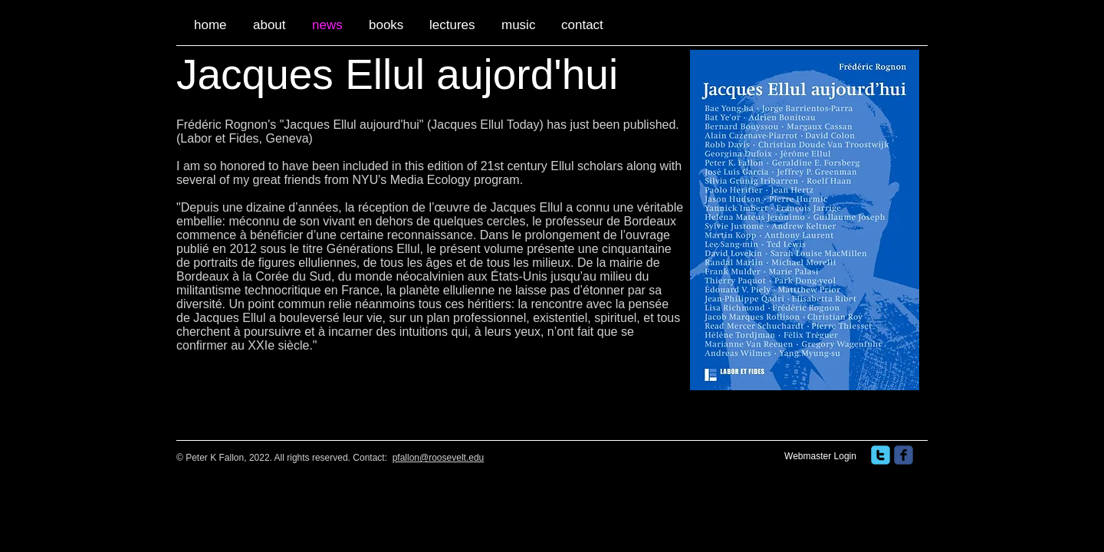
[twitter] (880, 455)
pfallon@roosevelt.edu (439, 457)
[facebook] (903, 455)
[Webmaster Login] (820, 457)
